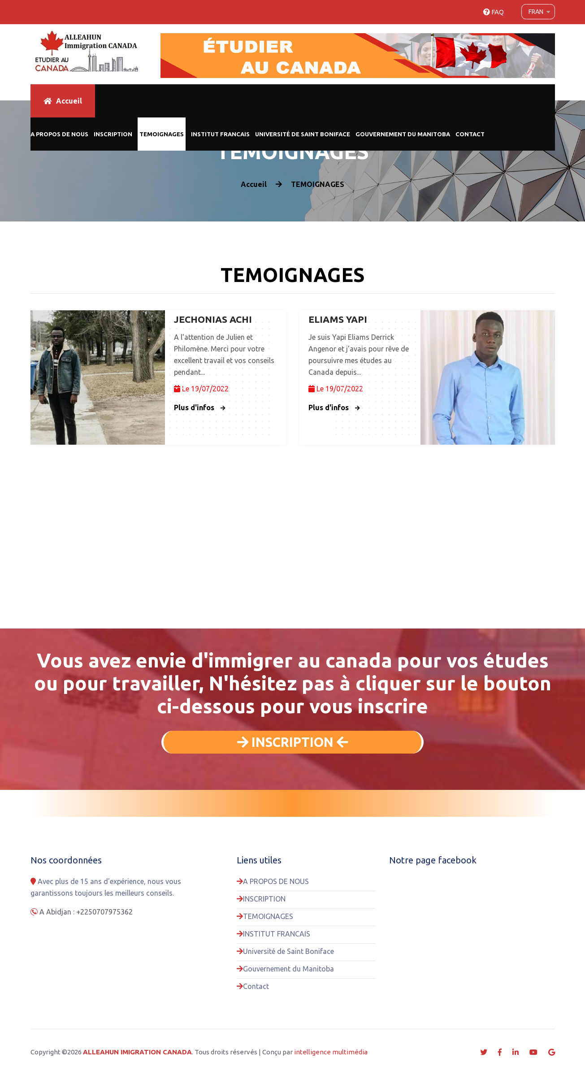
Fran (536, 11)
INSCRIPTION (113, 134)
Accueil (62, 101)
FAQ (493, 12)
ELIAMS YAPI (337, 319)
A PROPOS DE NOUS (59, 134)
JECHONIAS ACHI (213, 319)
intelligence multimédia (331, 1052)
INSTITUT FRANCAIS (220, 134)
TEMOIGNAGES (161, 134)
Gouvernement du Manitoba (402, 134)
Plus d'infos (199, 407)
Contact (470, 134)
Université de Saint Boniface (302, 134)
